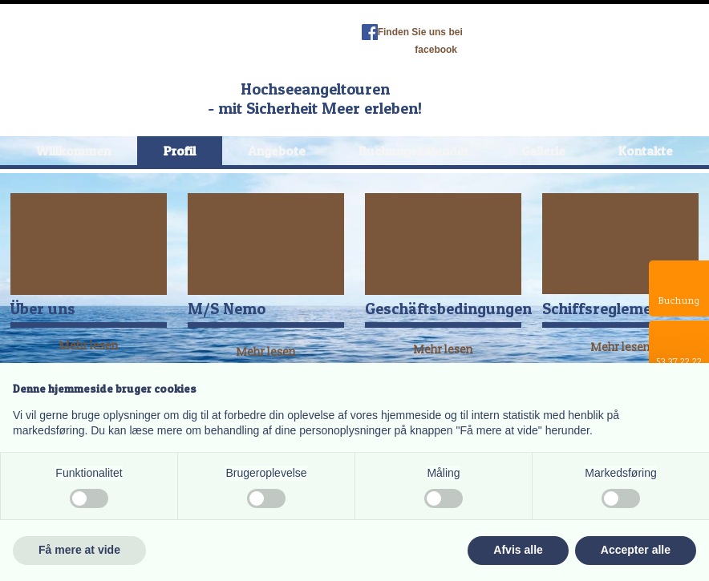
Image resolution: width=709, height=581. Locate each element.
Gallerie (543, 151)
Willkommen (73, 151)
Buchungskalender (414, 151)
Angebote (277, 151)
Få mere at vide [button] (79, 549)
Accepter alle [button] (636, 549)
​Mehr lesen (89, 346)
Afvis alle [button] (517, 549)
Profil (180, 151)
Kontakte (645, 151)
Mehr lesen (266, 352)
